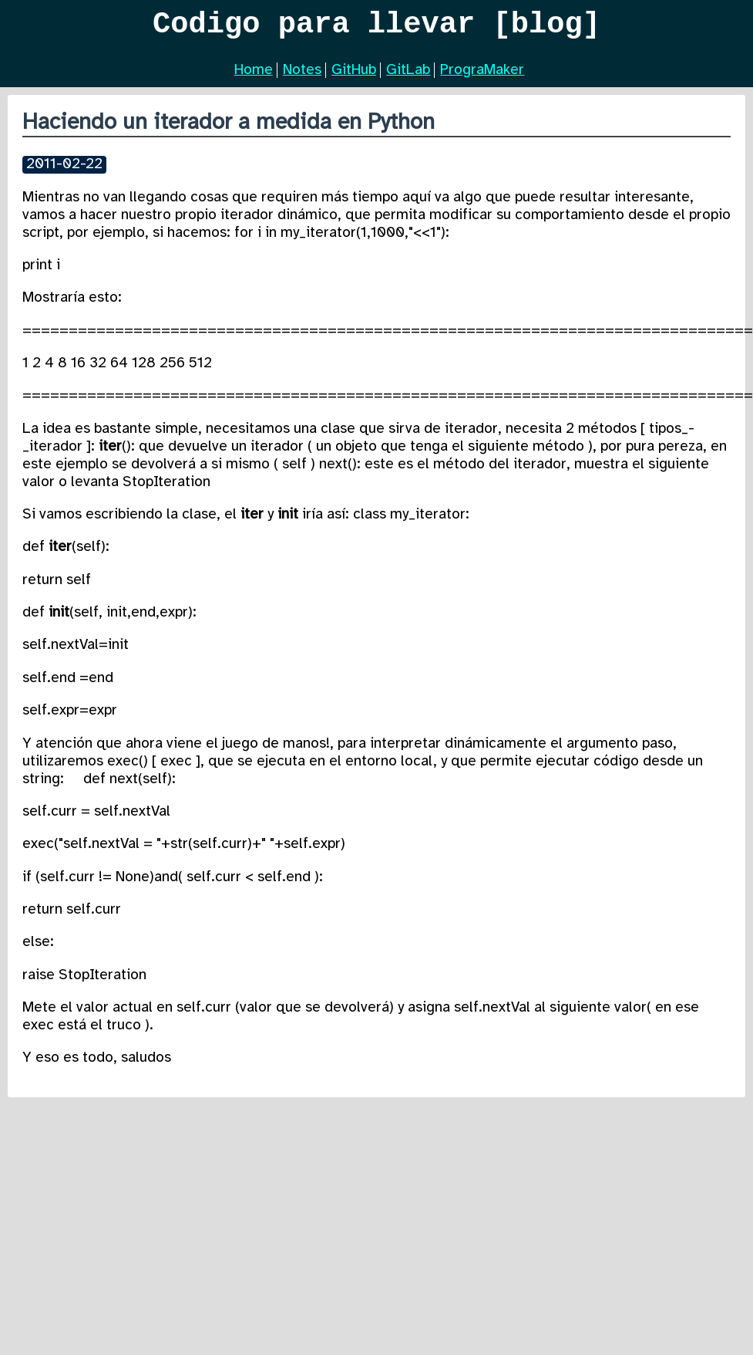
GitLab (408, 76)
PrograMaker (482, 76)
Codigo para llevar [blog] (376, 28)
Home (253, 76)
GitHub (353, 76)
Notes (302, 76)
